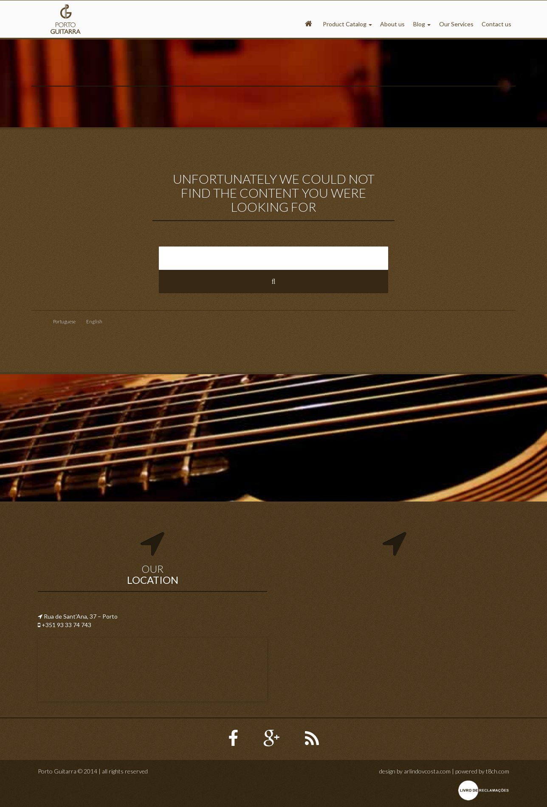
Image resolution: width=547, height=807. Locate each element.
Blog (422, 24)
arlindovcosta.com (427, 771)
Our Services (456, 24)
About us (392, 24)
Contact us (496, 24)
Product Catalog (347, 24)
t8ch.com (497, 771)
